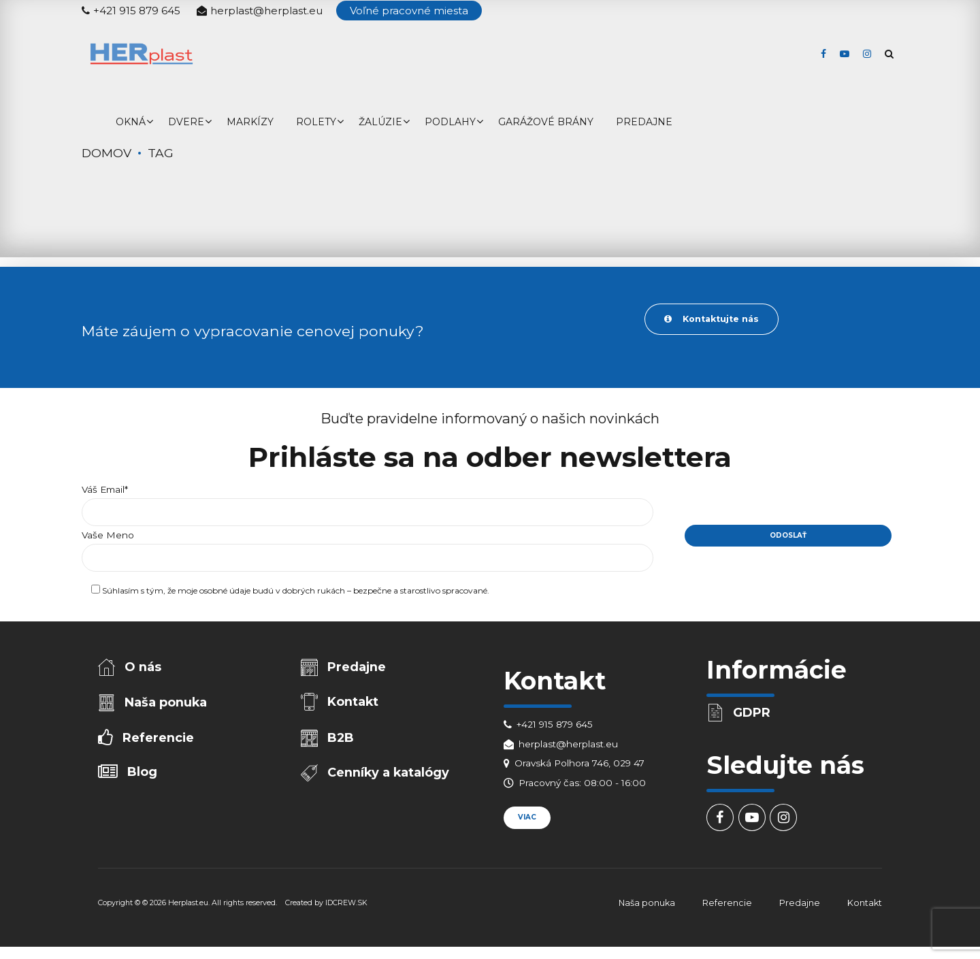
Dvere (186, 122)
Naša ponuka (167, 705)
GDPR (753, 713)
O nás (144, 668)
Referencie (159, 741)
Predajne (644, 122)
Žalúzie (380, 122)
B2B (342, 741)
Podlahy (450, 122)
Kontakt (354, 704)
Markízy (250, 122)
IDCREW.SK (346, 905)
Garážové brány (545, 122)
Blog (144, 777)
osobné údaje (224, 594)
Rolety (316, 122)
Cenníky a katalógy (390, 777)
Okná (131, 122)
